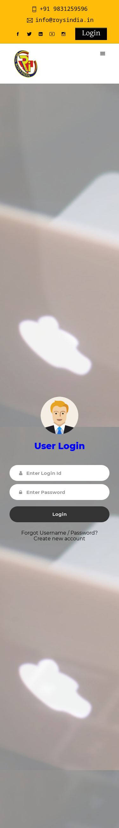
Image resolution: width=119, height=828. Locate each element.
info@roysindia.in (60, 20)
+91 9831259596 (59, 8)
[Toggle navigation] (102, 53)
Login (59, 514)
